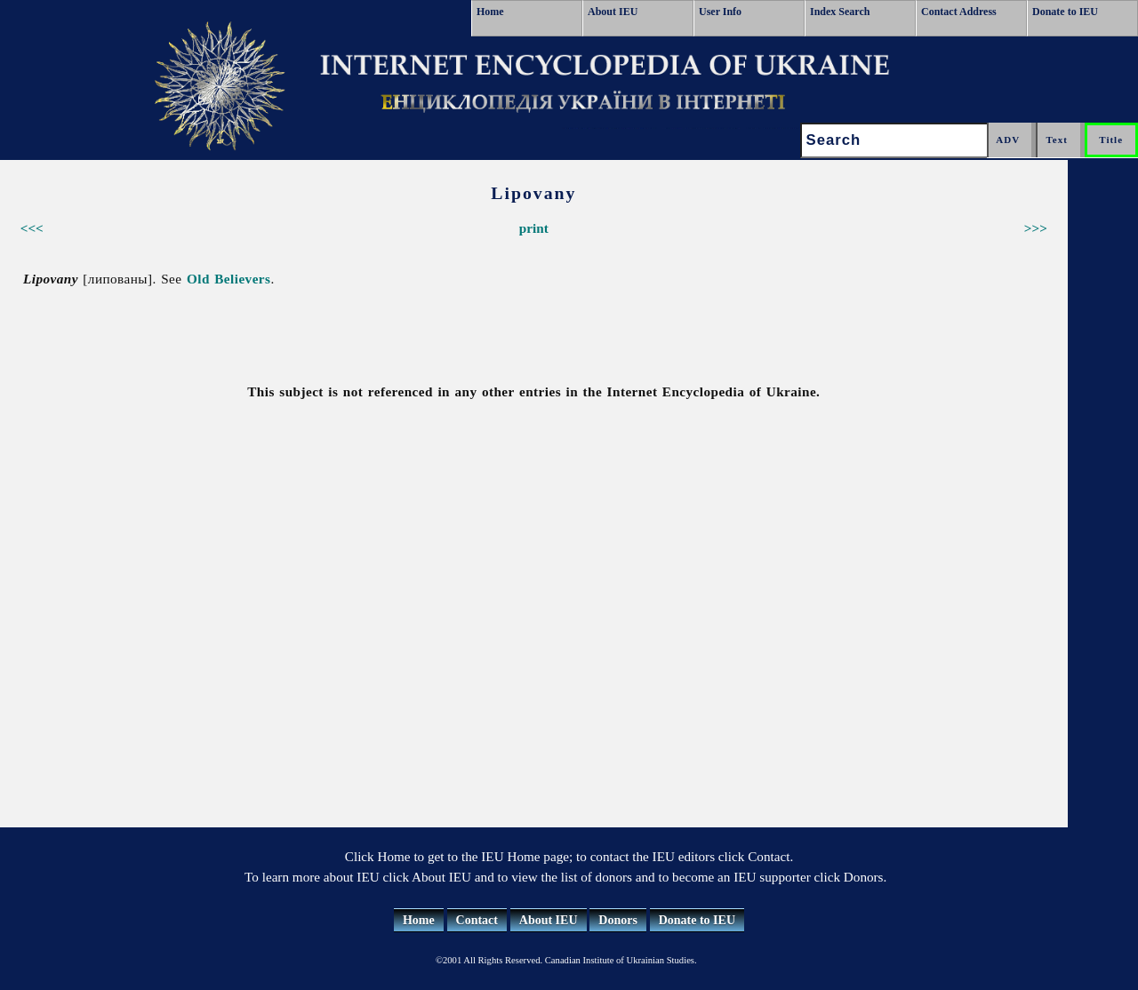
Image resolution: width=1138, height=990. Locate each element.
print (534, 228)
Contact (477, 920)
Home (490, 11)
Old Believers (228, 278)
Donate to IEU (1065, 11)
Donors (617, 920)
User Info (720, 11)
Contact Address (959, 11)
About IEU (612, 11)
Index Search (840, 11)
